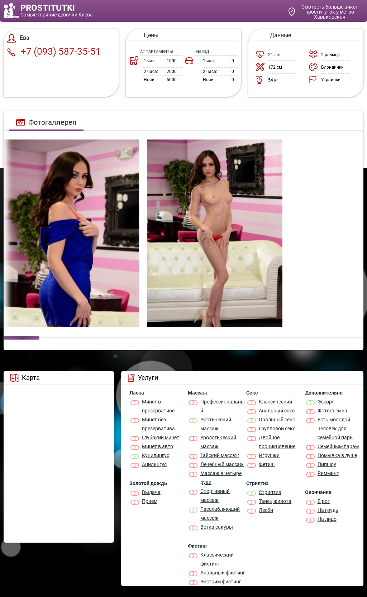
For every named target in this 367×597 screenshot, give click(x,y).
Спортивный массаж (215, 495)
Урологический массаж (218, 442)
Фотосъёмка (332, 411)
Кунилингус (155, 455)
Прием (149, 501)
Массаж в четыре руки (221, 477)
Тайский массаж (219, 455)
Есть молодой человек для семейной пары (336, 428)
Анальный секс (277, 411)
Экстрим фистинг (220, 581)
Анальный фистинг (222, 573)
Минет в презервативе (158, 406)
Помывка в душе (337, 455)
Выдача (151, 492)
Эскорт (326, 402)
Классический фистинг (217, 559)
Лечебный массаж (222, 464)
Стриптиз (270, 492)
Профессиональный (222, 406)
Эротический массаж (215, 424)
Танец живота (275, 501)
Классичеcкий (275, 402)
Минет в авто (157, 446)
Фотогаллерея (46, 122)
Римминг (328, 473)
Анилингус (154, 464)
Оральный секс (277, 419)
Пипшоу (327, 464)
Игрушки (269, 455)
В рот (324, 501)
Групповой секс (277, 428)
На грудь (328, 510)
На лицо (327, 519)
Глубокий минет (160, 437)
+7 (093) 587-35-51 (54, 51)
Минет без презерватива (158, 424)
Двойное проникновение (277, 442)
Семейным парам (338, 446)
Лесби (266, 510)
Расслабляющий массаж (220, 513)
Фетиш (267, 464)
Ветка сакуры (216, 527)
